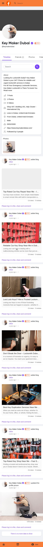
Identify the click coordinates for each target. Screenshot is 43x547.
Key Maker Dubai (15, 159)
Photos (32, 57)
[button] (35, 544)
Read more (8, 90)
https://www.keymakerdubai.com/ (19, 128)
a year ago (12, 164)
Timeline (7, 57)
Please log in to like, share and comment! (16, 206)
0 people (20, 132)
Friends (19, 57)
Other (11, 162)
